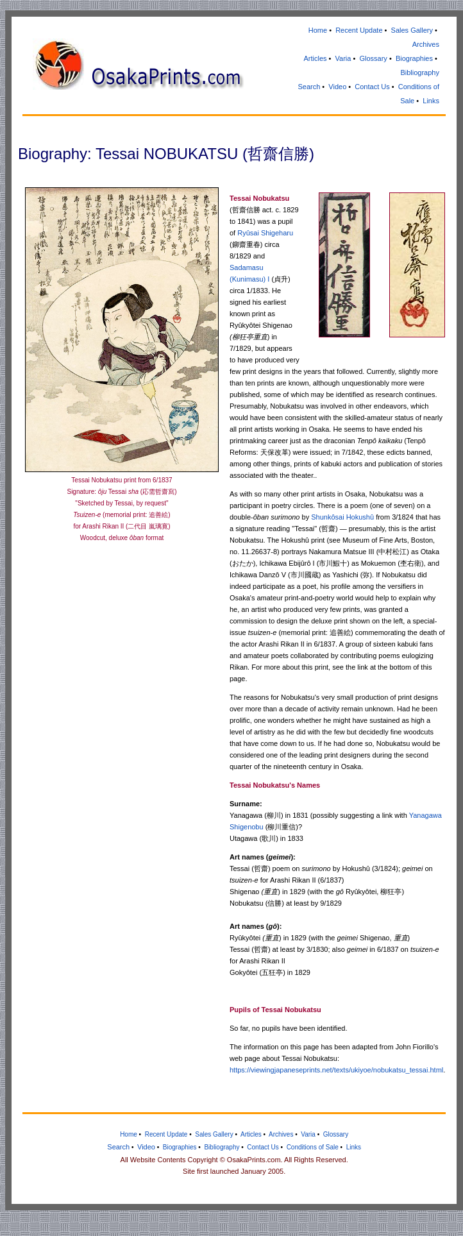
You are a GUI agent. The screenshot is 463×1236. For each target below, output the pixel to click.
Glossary (373, 58)
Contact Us (372, 86)
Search (309, 86)
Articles (314, 58)
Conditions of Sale (313, 1147)
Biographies (414, 58)
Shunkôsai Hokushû (342, 517)
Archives (425, 44)
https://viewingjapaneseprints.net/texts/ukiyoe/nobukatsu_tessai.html (336, 1070)
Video (337, 86)
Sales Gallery (412, 30)
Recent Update (358, 30)
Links (431, 101)
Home (317, 30)
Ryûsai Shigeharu (265, 233)
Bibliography (419, 72)
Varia (343, 58)
